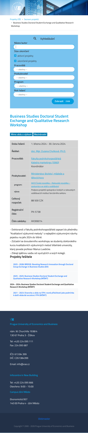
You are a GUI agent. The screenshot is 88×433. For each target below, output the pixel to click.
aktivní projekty (25, 56)
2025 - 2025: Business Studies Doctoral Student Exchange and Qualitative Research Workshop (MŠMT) (40, 277)
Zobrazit (63, 101)
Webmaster (44, 418)
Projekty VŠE (15, 19)
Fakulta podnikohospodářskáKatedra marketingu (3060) (46, 160)
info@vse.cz (23, 364)
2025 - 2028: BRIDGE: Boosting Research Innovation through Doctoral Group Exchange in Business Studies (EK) (43, 265)
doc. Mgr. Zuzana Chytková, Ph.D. (48, 151)
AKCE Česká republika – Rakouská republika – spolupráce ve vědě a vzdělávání (50, 184)
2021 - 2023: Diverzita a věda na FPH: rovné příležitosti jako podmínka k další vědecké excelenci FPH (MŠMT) (43, 294)
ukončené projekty (27, 61)
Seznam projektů (31, 19)
